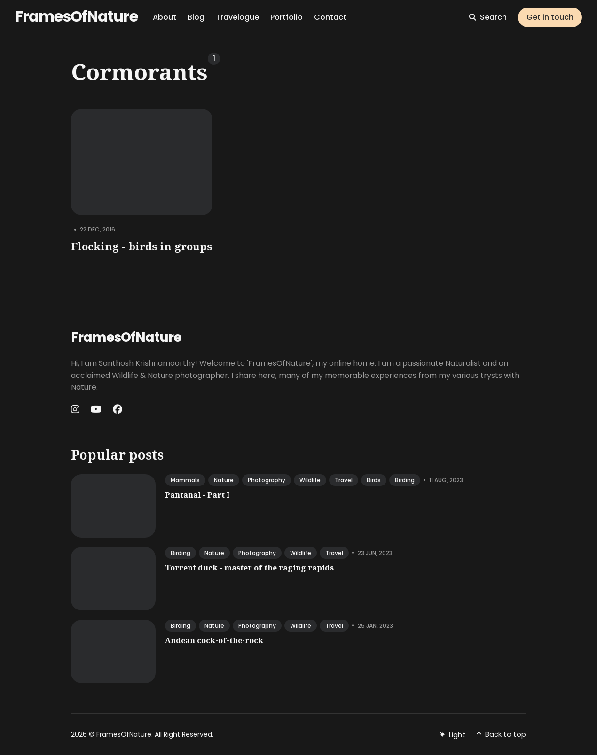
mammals (185, 480)
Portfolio (286, 17)
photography (266, 480)
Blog (196, 17)
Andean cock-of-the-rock (214, 640)
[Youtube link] (96, 409)
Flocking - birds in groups (141, 246)
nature (224, 480)
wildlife (310, 480)
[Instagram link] (76, 409)
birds (374, 480)
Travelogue (237, 17)
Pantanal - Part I (197, 495)
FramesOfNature (76, 16)
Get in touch (549, 17)
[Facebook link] (117, 409)
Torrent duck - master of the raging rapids (249, 567)
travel (344, 480)
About (164, 17)
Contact (330, 17)
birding (405, 480)
